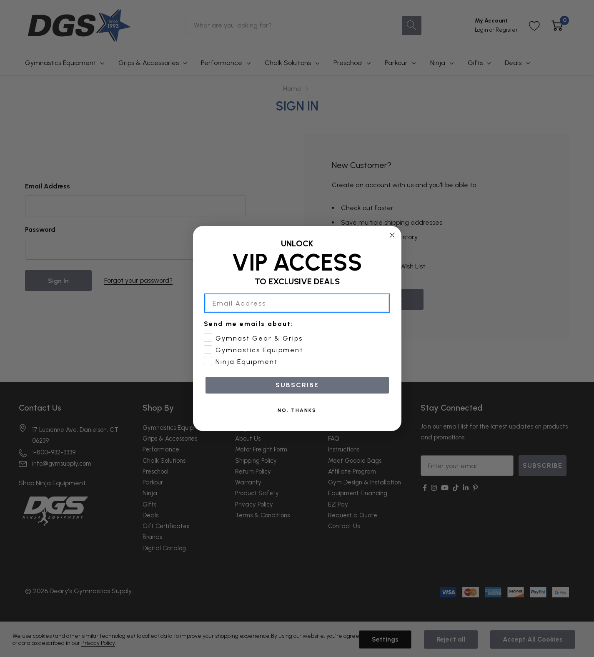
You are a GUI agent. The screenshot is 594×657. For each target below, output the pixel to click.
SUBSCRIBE (297, 395)
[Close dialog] (392, 246)
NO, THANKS (297, 421)
